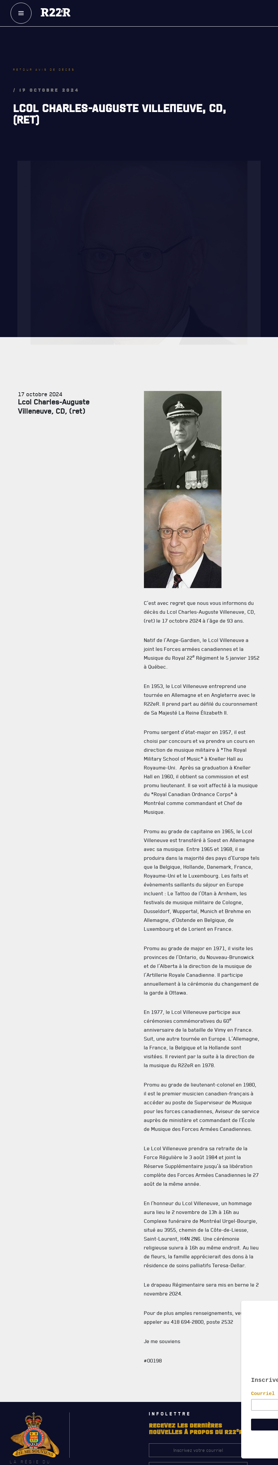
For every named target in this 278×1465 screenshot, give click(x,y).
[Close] (270, 1302)
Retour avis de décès (44, 69)
